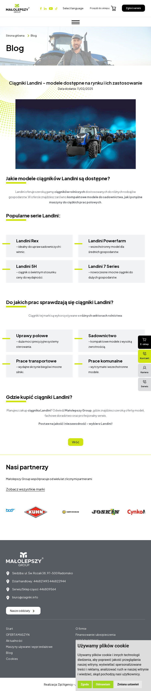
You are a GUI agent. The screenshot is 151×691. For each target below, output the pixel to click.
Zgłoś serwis (133, 8)
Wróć (75, 442)
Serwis (144, 384)
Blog (34, 35)
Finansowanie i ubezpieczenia (96, 634)
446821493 (41, 581)
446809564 (48, 589)
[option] (36, 512)
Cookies (12, 658)
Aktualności (14, 640)
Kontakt (144, 355)
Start (9, 628)
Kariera (144, 370)
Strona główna (15, 35)
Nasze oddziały (22, 610)
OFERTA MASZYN (17, 634)
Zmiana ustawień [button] (128, 684)
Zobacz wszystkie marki (25, 489)
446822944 (58, 581)
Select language (73, 8)
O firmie (81, 628)
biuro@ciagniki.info (25, 597)
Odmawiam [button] (103, 684)
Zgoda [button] (85, 684)
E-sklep (144, 341)
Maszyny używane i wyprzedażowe (29, 646)
